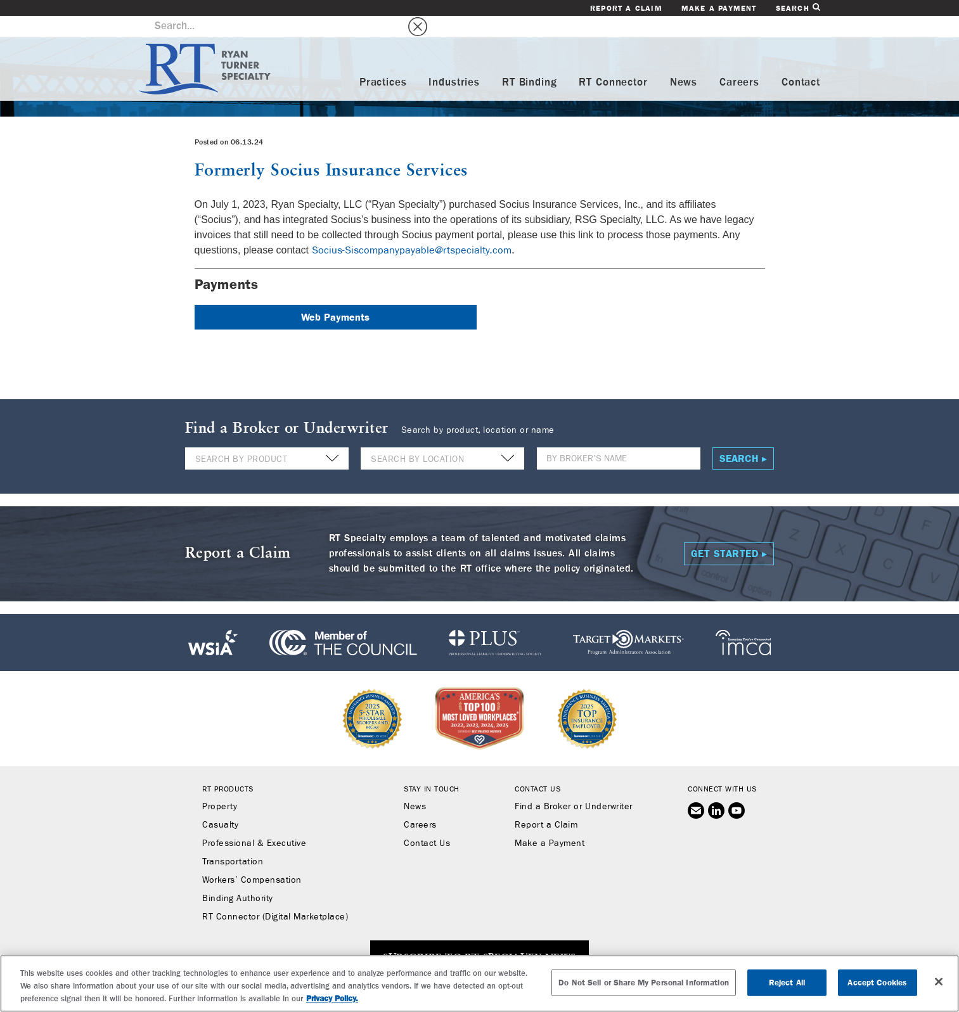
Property (219, 785)
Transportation (232, 840)
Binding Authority (237, 877)
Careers (739, 61)
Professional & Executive (254, 822)
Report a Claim (626, 8)
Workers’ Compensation (252, 859)
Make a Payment (719, 8)
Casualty (220, 804)
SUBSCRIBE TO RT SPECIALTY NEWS (479, 937)
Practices (383, 61)
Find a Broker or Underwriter (573, 785)
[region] (479, 983)
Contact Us (427, 822)
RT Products (228, 768)
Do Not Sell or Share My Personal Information (643, 982)
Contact (801, 61)
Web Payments (335, 296)
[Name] (618, 437)
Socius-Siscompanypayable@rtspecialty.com (412, 228)
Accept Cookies (877, 982)
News (683, 61)
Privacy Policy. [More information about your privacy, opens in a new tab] (332, 998)
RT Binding (529, 61)
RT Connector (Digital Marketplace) (275, 896)
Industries (454, 61)
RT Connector (613, 61)
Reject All (787, 982)
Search (798, 8)
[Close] (939, 982)
